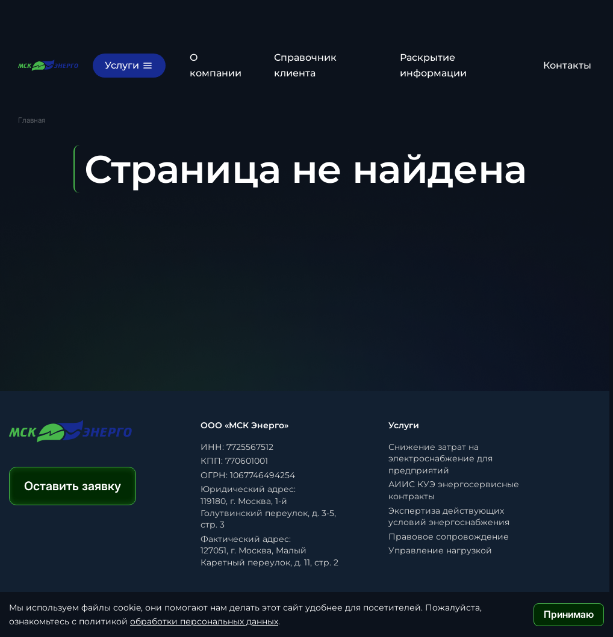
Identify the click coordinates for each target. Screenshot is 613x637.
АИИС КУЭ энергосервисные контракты (453, 490)
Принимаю (569, 614)
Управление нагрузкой (440, 550)
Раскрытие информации (433, 65)
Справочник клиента (305, 65)
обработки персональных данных (204, 621)
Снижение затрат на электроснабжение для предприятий (440, 459)
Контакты (567, 65)
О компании (215, 65)
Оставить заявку (72, 486)
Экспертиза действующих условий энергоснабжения (448, 516)
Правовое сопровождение (448, 536)
